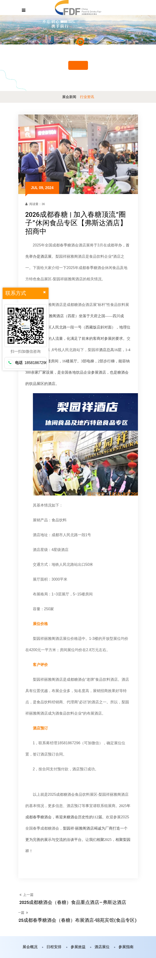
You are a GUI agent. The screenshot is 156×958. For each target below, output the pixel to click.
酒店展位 (102, 947)
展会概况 (30, 947)
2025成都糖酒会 (61, 795)
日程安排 (53, 947)
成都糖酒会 (76, 305)
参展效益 (78, 947)
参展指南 (125, 947)
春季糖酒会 (69, 245)
